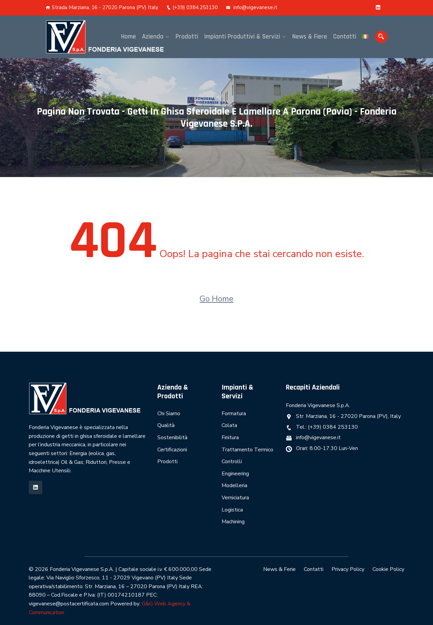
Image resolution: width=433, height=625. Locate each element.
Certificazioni (172, 449)
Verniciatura (235, 497)
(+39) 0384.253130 (192, 7)
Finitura (230, 437)
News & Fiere (309, 36)
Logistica (232, 510)
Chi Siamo (168, 413)
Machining (233, 521)
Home (128, 36)
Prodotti (187, 36)
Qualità (166, 425)
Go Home (216, 298)
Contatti (344, 36)
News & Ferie (279, 569)
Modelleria (234, 485)
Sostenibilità (172, 437)
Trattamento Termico (247, 449)
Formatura (234, 413)
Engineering (235, 473)
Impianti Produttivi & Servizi (242, 36)
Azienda (152, 36)
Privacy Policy (348, 569)
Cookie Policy (388, 569)
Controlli (232, 461)
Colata (229, 425)
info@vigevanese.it (251, 7)
